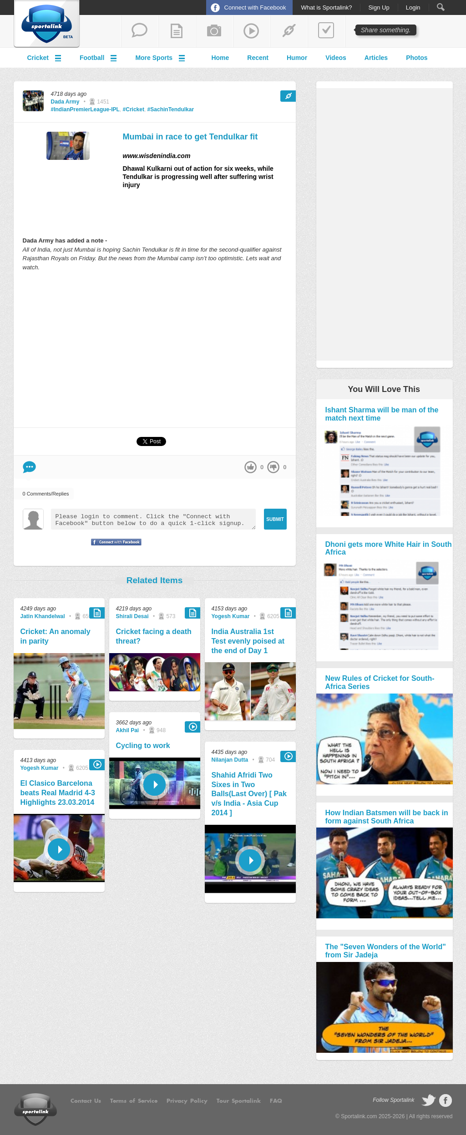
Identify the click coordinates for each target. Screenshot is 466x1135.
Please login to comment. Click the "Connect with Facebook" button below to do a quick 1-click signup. (153, 519)
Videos (335, 57)
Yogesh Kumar (39, 768)
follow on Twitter (428, 1100)
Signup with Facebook (114, 548)
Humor (297, 57)
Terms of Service (133, 1101)
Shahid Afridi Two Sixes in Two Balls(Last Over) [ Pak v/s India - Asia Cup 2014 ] (249, 794)
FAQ (276, 1101)
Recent (257, 57)
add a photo (214, 31)
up (250, 467)
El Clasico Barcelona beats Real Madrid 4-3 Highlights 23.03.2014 (58, 792)
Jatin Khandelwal (42, 616)
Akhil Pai (127, 730)
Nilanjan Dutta (230, 760)
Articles (376, 57)
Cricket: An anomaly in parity (55, 636)
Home (220, 57)
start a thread (139, 31)
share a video (251, 31)
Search (441, 7)
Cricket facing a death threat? (154, 636)
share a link (289, 31)
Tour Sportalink (239, 1101)
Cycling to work (143, 745)
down (273, 467)
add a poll (326, 31)
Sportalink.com (359, 1116)
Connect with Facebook (255, 7)
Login (413, 8)
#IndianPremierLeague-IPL (85, 109)
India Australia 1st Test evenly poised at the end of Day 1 (248, 641)
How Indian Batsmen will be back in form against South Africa (386, 817)
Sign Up (378, 8)
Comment (29, 467)
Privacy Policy (187, 1101)
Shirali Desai (132, 616)
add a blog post (177, 31)
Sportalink (47, 24)
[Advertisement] (154, 348)
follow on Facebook (445, 1100)
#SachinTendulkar (170, 109)
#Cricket (133, 109)
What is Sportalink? (326, 8)
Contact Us (86, 1101)
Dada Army (65, 102)
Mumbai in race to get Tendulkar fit (190, 136)
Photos (416, 57)
